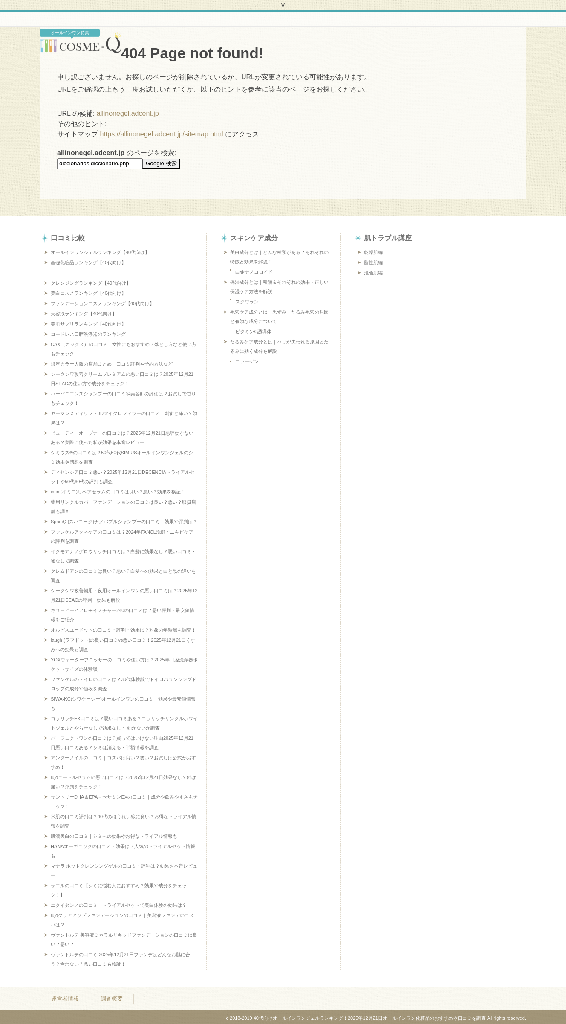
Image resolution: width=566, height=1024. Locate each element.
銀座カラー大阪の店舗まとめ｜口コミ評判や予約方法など (112, 363)
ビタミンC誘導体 (253, 331)
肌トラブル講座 (388, 238)
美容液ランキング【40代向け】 (84, 313)
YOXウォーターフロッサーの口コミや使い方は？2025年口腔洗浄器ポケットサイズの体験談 (124, 664)
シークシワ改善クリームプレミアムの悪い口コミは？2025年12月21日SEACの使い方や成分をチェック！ (122, 379)
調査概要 (112, 997)
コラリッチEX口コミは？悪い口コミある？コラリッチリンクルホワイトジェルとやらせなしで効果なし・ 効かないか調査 (124, 723)
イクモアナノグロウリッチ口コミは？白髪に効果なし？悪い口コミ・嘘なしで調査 (123, 556)
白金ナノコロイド (254, 271)
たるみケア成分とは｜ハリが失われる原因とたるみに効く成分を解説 (279, 346)
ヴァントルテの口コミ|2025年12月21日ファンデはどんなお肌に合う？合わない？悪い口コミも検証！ (120, 959)
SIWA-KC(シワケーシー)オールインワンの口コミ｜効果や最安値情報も (123, 703)
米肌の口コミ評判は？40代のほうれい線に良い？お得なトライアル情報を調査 (123, 821)
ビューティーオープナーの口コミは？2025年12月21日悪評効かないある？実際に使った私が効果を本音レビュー (122, 437)
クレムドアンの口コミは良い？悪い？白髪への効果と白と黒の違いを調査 (123, 575)
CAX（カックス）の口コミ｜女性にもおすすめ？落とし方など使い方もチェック (123, 349)
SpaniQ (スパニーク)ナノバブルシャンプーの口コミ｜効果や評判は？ (124, 521)
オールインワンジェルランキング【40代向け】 (100, 252)
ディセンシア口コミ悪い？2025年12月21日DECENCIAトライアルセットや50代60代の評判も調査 (122, 477)
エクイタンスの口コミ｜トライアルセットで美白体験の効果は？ (119, 905)
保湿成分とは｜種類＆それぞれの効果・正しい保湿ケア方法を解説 (279, 287)
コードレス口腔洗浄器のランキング (88, 334)
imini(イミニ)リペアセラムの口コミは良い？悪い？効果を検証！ (118, 491)
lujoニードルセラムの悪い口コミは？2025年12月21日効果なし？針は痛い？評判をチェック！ (123, 782)
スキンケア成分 (254, 238)
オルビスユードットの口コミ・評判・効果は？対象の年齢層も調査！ (123, 629)
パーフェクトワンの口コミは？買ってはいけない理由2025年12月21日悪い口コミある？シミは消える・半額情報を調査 (122, 743)
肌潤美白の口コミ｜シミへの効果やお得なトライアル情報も (114, 836)
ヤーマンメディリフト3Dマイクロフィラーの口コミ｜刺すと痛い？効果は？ (124, 418)
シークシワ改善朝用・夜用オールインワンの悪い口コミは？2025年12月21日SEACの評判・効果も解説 (124, 595)
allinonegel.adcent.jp (128, 113)
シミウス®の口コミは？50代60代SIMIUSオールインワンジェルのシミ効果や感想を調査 (122, 457)
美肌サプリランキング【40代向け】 (88, 323)
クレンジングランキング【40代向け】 (91, 283)
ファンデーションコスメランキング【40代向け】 (102, 303)
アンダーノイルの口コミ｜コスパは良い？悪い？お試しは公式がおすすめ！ (123, 762)
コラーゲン (247, 361)
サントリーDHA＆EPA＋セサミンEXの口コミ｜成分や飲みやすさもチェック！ (124, 801)
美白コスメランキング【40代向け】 (88, 293)
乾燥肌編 (373, 252)
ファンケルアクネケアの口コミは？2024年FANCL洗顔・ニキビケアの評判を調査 (122, 536)
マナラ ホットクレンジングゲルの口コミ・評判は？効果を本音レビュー (124, 870)
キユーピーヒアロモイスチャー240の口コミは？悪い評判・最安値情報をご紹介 (122, 615)
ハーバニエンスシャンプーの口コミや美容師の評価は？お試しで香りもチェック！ (123, 398)
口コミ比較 (68, 238)
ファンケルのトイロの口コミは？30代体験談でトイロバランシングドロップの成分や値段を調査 (123, 684)
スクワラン (247, 301)
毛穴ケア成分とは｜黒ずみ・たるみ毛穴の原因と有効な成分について (279, 316)
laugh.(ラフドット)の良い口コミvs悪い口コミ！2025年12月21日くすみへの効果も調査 (123, 644)
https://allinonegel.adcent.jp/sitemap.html (161, 134)
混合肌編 (373, 272)
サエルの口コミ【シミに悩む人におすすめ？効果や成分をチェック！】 (119, 890)
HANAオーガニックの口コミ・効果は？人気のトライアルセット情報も (123, 851)
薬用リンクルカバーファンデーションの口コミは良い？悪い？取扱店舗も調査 (123, 506)
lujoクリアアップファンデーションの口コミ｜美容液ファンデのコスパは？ (122, 920)
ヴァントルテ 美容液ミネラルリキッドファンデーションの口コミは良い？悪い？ (124, 939)
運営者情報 (65, 997)
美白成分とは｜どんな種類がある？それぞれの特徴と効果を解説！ (279, 257)
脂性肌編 (373, 262)
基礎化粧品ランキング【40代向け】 (88, 262)
